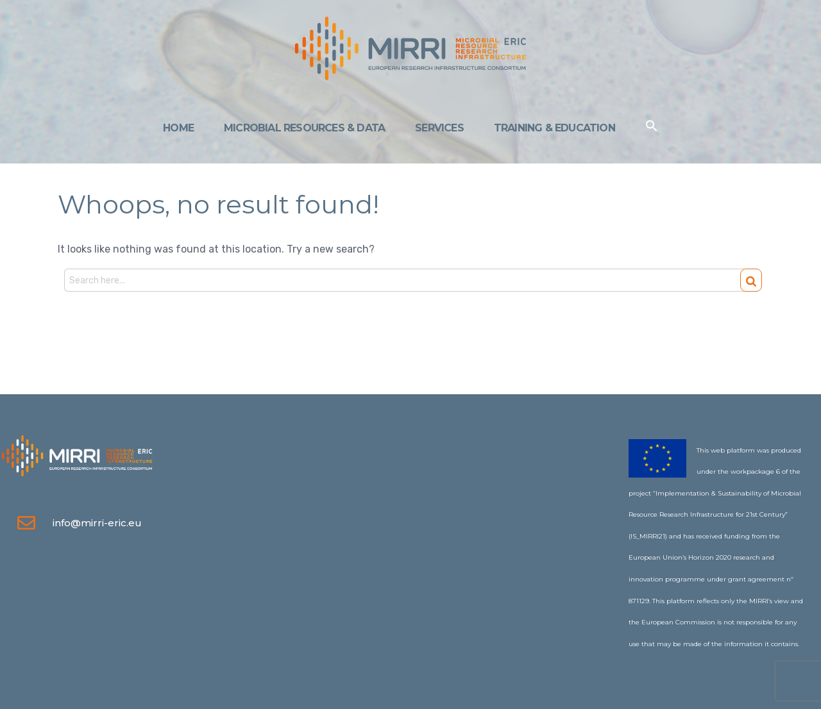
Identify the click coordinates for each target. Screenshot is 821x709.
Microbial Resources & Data (304, 128)
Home (178, 128)
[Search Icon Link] (651, 128)
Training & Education (554, 128)
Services (439, 128)
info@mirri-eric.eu (97, 523)
